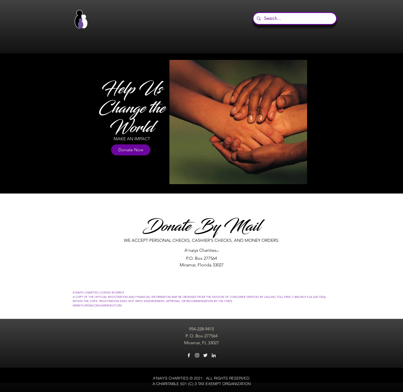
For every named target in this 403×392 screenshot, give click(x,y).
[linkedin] (213, 355)
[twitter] (205, 355)
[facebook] (189, 355)
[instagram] (197, 355)
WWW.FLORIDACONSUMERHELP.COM (97, 305)
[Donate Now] (130, 149)
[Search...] (294, 18)
